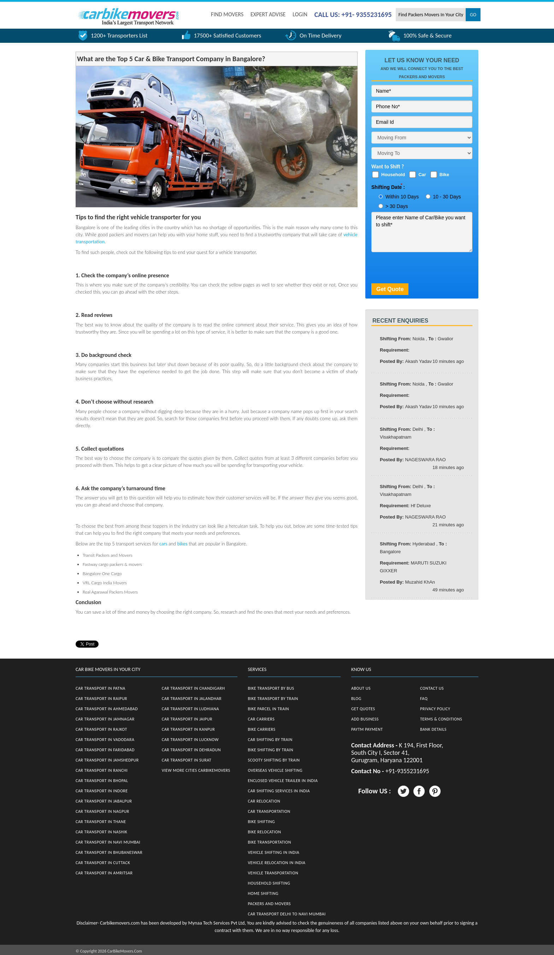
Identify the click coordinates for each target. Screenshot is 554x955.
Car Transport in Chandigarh (193, 688)
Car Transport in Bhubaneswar (109, 852)
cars (163, 543)
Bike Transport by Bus (271, 688)
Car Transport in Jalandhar (192, 698)
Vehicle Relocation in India (277, 862)
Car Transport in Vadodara (105, 739)
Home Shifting (263, 893)
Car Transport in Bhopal (102, 780)
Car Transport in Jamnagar (105, 719)
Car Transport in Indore (102, 790)
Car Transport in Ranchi (102, 770)
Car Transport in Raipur (101, 698)
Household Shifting (269, 883)
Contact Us (432, 688)
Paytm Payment (367, 729)
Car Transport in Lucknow (190, 739)
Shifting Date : (388, 187)
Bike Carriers (262, 729)
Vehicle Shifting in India (274, 852)
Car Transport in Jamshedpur (107, 760)
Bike (444, 174)
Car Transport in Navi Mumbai (108, 842)
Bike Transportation (269, 842)
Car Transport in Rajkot (101, 729)
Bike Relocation (264, 831)
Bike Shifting (261, 821)
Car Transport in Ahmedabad (107, 708)
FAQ (424, 698)
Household (393, 174)
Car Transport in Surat (186, 760)
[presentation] (425, 269)
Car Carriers (261, 719)
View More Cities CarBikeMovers (196, 770)
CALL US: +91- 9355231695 (353, 14)
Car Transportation (269, 811)
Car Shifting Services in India (279, 790)
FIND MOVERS (227, 14)
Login (300, 14)
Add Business (365, 719)
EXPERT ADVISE (268, 14)
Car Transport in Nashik (101, 831)
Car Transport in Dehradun (191, 749)
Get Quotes (363, 708)
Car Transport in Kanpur (188, 729)
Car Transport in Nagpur (102, 811)
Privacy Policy (435, 708)
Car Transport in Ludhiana (190, 708)
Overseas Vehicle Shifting (275, 770)
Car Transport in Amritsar (104, 872)
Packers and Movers (269, 903)
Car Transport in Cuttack (103, 862)
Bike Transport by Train (273, 698)
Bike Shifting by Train (271, 749)
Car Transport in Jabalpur (104, 801)
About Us (361, 688)
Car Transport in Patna (100, 688)
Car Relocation (264, 801)
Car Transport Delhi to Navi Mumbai (287, 913)
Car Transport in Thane (101, 821)
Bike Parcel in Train (268, 708)
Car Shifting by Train (270, 739)
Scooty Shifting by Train (274, 760)
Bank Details (433, 729)
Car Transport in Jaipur (187, 719)
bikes (182, 543)
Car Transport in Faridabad (105, 749)
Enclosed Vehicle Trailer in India (283, 780)
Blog (356, 698)
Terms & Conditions (441, 719)
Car (422, 174)
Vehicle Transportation (273, 872)
